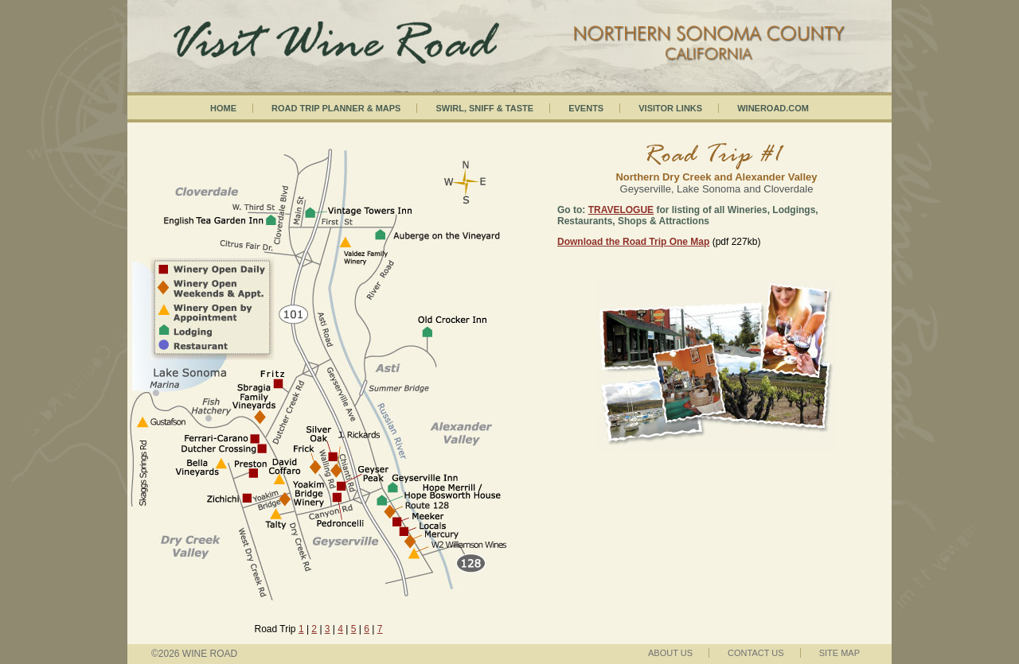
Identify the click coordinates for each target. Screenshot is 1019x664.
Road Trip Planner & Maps (335, 108)
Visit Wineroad (509, 28)
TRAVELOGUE (621, 210)
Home (223, 108)
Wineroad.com (773, 108)
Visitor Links (670, 108)
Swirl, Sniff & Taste (484, 108)
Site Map (839, 653)
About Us (670, 653)
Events (585, 108)
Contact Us (756, 653)
